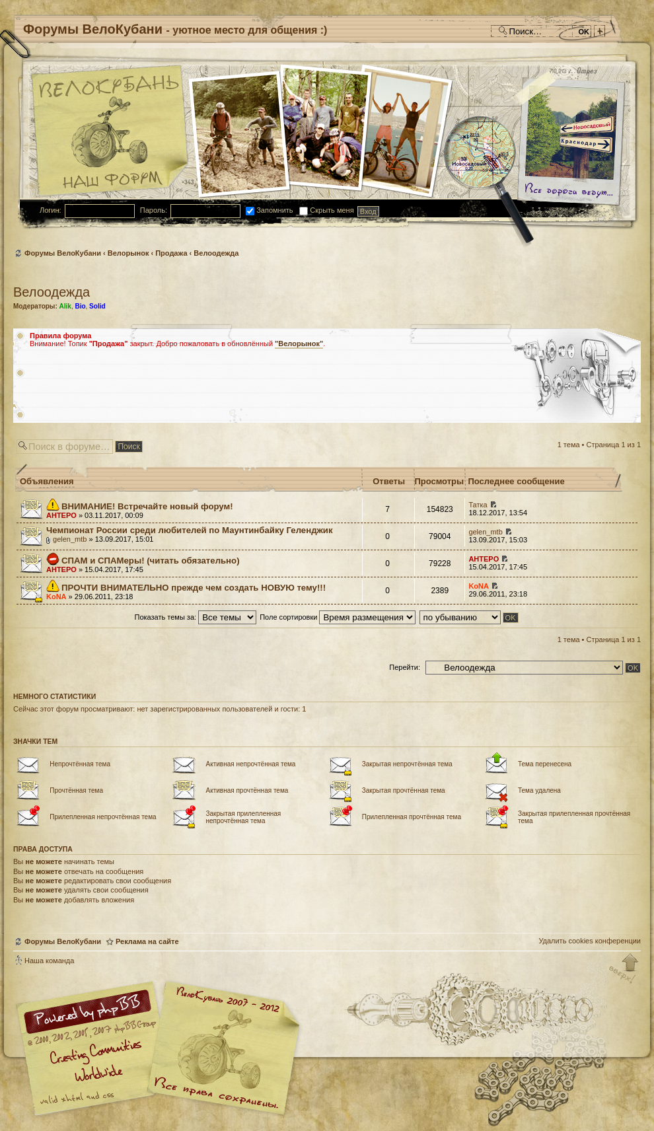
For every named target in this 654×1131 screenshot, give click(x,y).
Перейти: (404, 667)
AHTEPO (61, 515)
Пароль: (153, 210)
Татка (477, 505)
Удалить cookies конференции (589, 941)
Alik (65, 306)
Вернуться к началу (624, 969)
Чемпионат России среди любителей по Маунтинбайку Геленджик (189, 530)
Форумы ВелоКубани (62, 253)
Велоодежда (216, 253)
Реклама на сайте (147, 941)
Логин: (50, 210)
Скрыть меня (326, 210)
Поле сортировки (338, 617)
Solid (97, 306)
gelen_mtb (70, 539)
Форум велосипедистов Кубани (221, 1050)
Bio (80, 306)
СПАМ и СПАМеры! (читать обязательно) (150, 561)
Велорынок (128, 253)
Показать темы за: (195, 617)
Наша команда (49, 961)
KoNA (56, 597)
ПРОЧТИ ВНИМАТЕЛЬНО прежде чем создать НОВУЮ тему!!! (193, 588)
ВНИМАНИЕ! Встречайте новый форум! (147, 506)
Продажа (171, 253)
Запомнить (269, 210)
